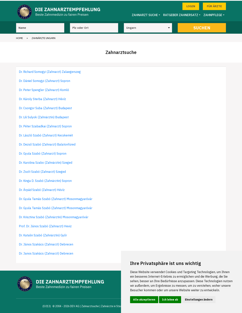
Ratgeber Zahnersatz (180, 14)
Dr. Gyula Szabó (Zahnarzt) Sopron (42, 152)
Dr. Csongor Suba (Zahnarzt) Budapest (45, 107)
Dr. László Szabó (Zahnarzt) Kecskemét (46, 134)
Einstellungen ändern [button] (199, 299)
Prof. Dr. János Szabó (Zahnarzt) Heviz (45, 225)
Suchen (201, 27)
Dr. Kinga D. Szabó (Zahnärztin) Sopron (45, 180)
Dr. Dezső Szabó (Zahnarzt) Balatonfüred (47, 143)
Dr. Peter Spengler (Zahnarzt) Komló (44, 89)
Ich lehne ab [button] (170, 299)
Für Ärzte (214, 5)
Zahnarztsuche (90, 305)
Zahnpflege (212, 14)
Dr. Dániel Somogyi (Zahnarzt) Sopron (44, 80)
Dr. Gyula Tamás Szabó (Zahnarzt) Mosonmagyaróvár (55, 198)
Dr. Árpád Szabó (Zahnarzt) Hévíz (42, 189)
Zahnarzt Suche (145, 14)
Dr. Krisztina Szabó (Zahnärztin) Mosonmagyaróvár (53, 216)
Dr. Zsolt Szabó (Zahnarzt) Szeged (42, 171)
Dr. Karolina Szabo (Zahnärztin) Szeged (45, 162)
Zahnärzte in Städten (113, 305)
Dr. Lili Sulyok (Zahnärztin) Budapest (44, 116)
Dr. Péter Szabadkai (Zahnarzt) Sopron (45, 125)
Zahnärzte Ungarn (43, 37)
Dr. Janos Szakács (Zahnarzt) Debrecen (46, 252)
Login (190, 5)
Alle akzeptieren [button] (144, 299)
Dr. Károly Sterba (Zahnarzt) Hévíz (42, 98)
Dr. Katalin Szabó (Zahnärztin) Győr (43, 234)
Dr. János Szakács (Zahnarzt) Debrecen (46, 243)
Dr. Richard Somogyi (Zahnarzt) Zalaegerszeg (50, 71)
